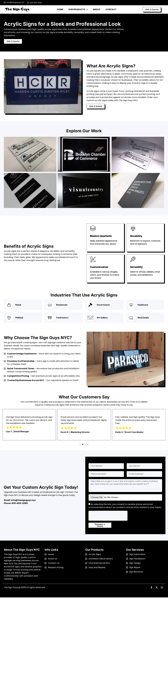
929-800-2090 (20, 503)
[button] (80, 444)
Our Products (78, 9)
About (96, 9)
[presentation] (107, 516)
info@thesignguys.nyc (23, 500)
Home (60, 9)
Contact (111, 9)
